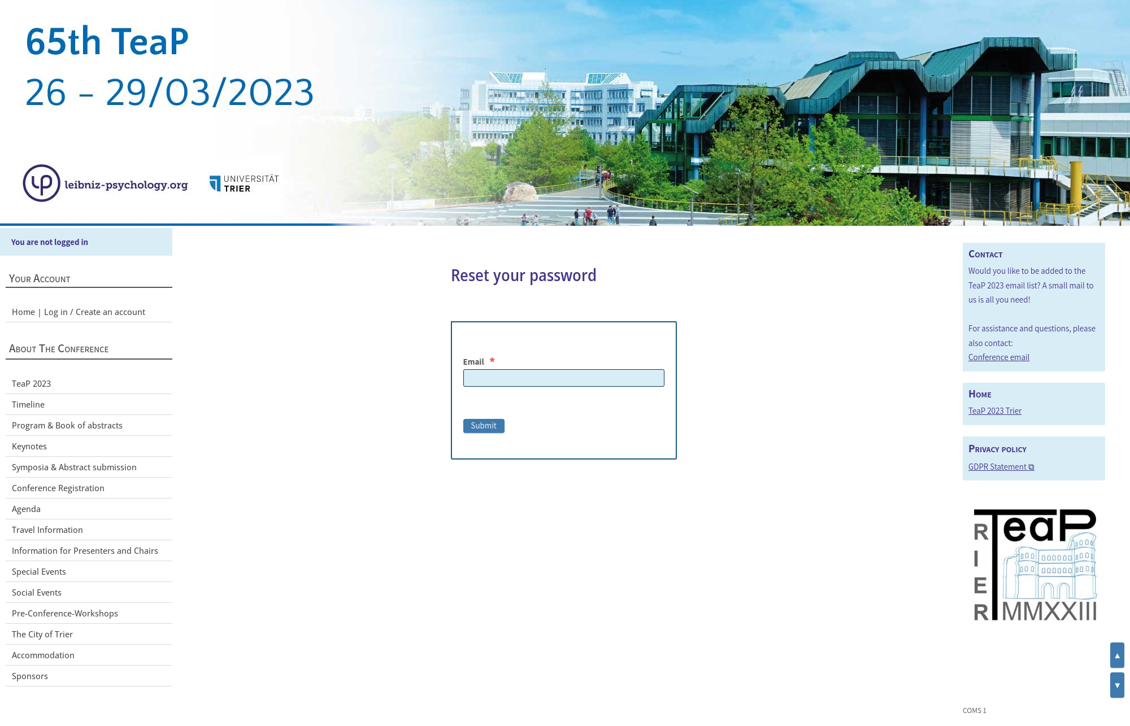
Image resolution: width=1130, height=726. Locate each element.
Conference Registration (58, 487)
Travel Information (47, 529)
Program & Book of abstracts (67, 425)
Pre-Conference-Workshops (65, 613)
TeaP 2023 (31, 383)
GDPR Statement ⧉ (1001, 466)
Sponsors (30, 675)
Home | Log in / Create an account (78, 311)
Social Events (37, 592)
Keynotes (29, 446)
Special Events (39, 571)
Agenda (26, 508)
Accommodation (43, 655)
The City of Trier (42, 634)
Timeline (28, 404)
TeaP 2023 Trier (995, 410)
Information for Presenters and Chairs (85, 550)
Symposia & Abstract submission (74, 467)
